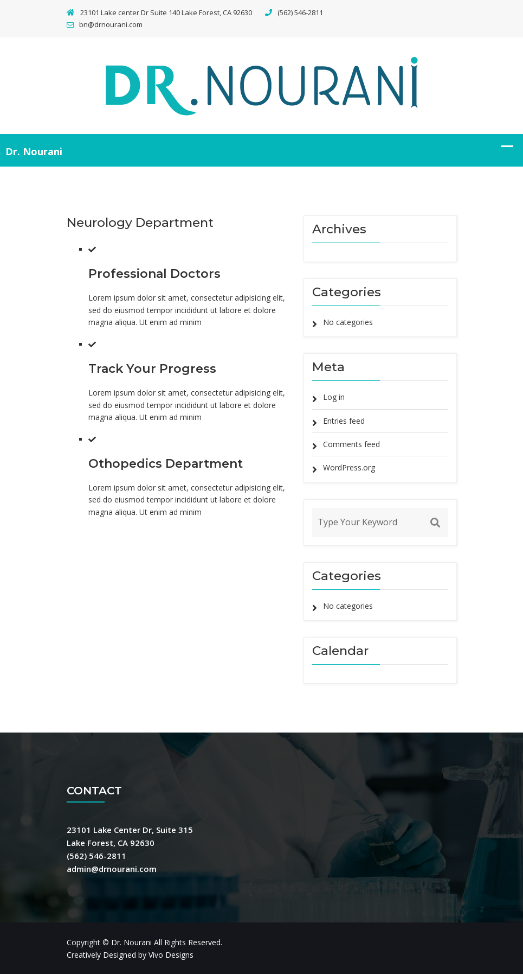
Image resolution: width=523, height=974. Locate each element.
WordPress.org (349, 467)
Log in (334, 397)
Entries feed (344, 421)
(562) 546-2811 (294, 12)
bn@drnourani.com (105, 24)
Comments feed (351, 444)
